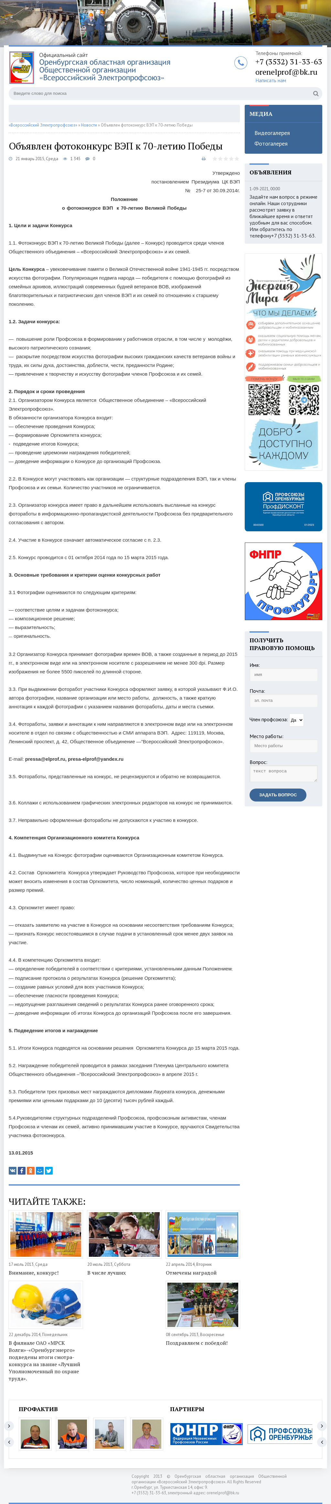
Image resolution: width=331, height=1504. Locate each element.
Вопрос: (258, 762)
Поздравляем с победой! (197, 1342)
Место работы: (266, 736)
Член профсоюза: (269, 719)
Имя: (255, 665)
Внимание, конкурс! (34, 1272)
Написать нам (270, 80)
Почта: (257, 691)
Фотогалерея (271, 143)
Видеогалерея (272, 133)
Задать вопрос (278, 796)
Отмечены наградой (191, 1272)
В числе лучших (106, 1272)
